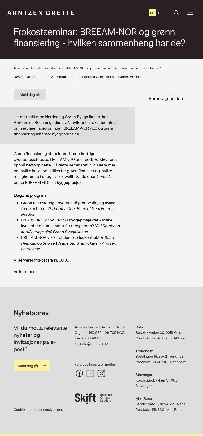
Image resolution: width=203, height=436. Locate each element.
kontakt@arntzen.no (91, 343)
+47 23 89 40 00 (88, 338)
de (160, 13)
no (152, 13)
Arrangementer (24, 68)
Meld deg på (30, 94)
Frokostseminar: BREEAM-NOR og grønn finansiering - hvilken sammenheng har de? (101, 68)
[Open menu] (190, 12)
